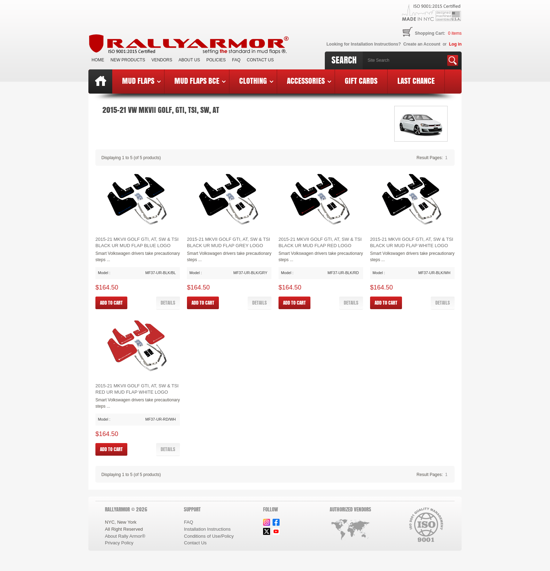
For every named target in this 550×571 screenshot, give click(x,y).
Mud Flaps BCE (200, 81)
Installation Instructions (207, 529)
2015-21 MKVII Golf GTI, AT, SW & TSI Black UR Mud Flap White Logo (411, 242)
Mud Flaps (141, 81)
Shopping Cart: (430, 33)
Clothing (256, 81)
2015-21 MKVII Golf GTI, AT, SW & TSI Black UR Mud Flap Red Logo (320, 242)
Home (98, 59)
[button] (168, 303)
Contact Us (260, 59)
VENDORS (162, 59)
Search (344, 60)
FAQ (236, 59)
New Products (127, 59)
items (455, 33)
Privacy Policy (119, 542)
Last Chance (416, 81)
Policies (216, 59)
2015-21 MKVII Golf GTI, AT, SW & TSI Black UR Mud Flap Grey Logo (228, 242)
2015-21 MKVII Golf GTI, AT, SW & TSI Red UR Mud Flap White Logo (137, 389)
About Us (189, 59)
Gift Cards (361, 81)
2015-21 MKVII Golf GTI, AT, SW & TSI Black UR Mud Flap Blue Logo (137, 242)
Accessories (309, 81)
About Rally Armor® (125, 536)
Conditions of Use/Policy (209, 536)
